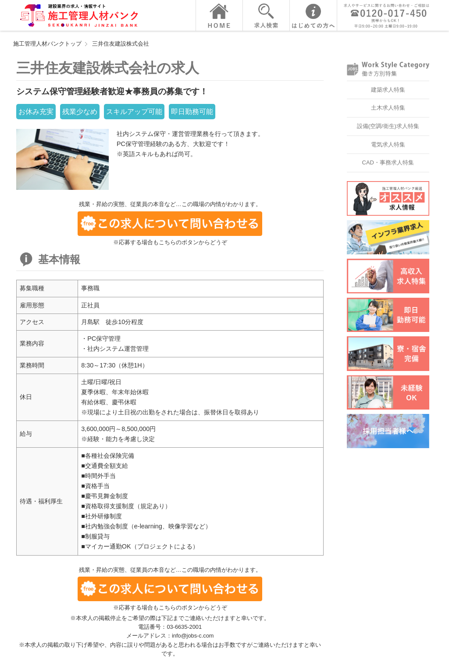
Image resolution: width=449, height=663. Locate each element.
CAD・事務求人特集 (388, 162)
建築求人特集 (388, 89)
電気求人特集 (388, 144)
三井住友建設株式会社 (120, 43)
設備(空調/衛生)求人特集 (388, 126)
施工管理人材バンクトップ (47, 43)
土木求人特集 (388, 107)
